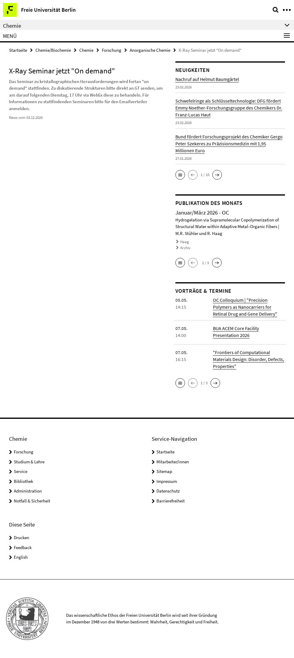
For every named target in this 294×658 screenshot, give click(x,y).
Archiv (185, 247)
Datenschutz (168, 491)
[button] (180, 175)
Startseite (18, 50)
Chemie (86, 50)
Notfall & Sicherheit (32, 501)
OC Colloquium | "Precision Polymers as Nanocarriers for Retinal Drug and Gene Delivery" (245, 307)
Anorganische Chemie (150, 50)
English (21, 557)
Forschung (111, 50)
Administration (28, 491)
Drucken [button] (21, 537)
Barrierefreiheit (170, 501)
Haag (184, 241)
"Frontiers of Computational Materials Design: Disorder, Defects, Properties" (248, 359)
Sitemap (164, 471)
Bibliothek (23, 481)
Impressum (166, 481)
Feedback (23, 547)
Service (20, 471)
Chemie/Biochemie (53, 50)
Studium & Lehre (29, 462)
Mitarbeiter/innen (172, 462)
